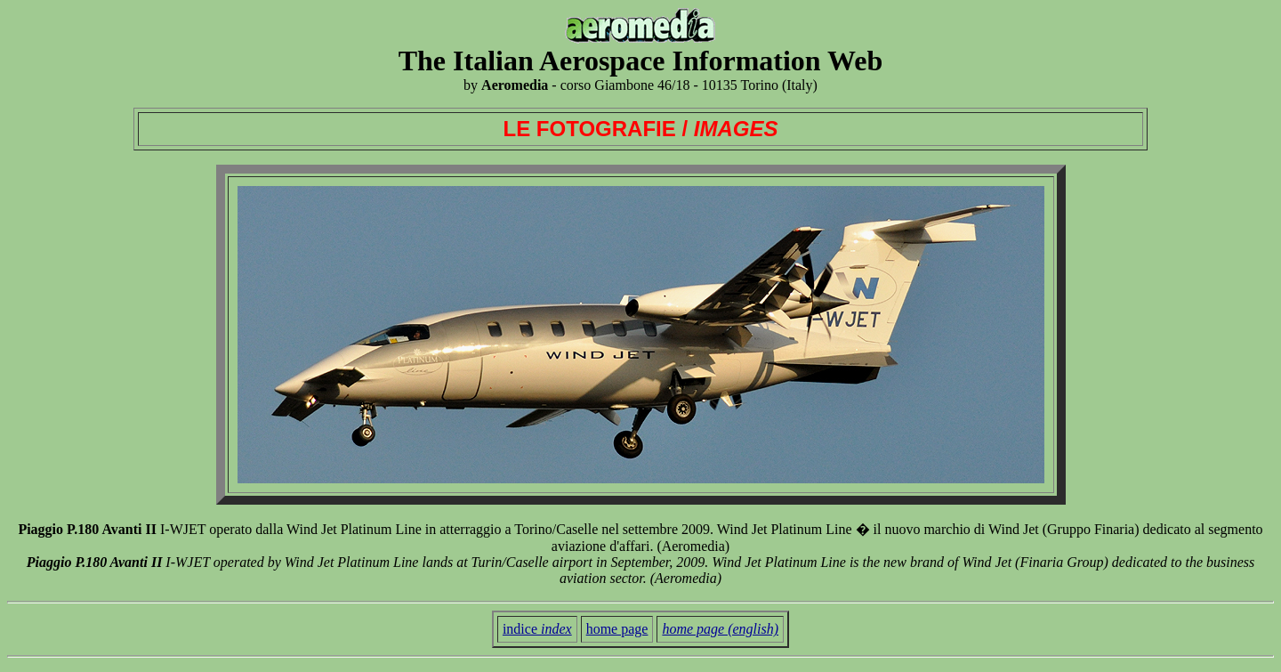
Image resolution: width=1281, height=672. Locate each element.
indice (537, 628)
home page (617, 628)
